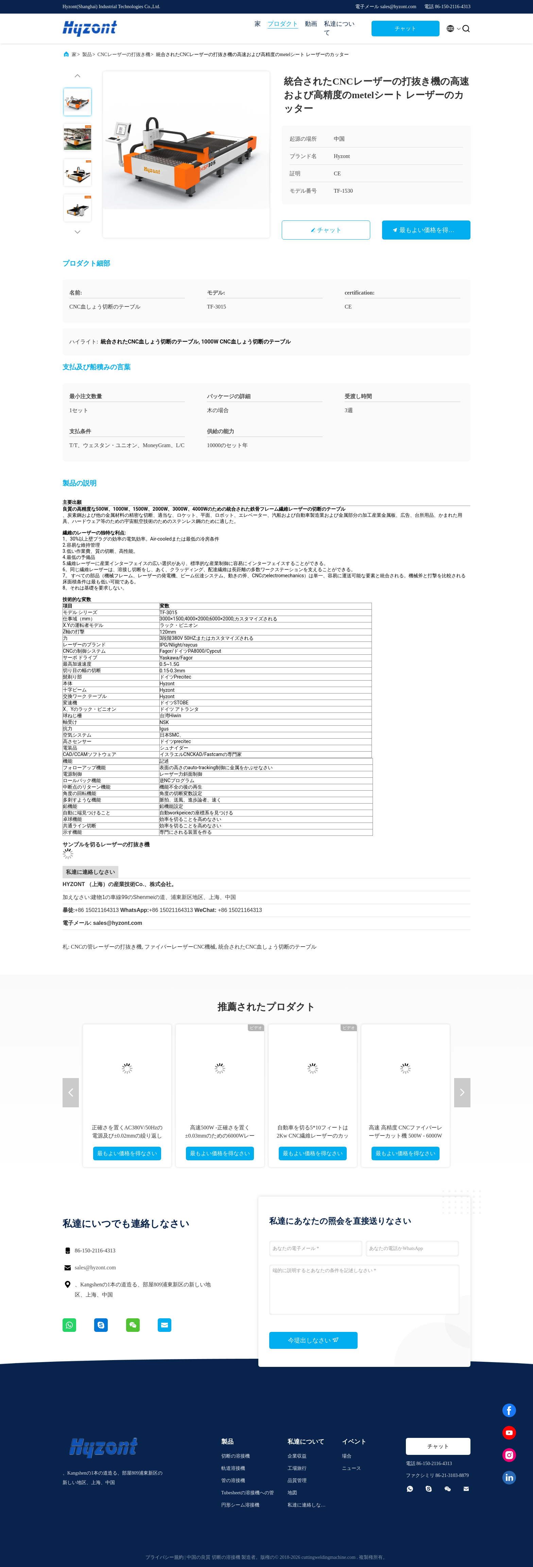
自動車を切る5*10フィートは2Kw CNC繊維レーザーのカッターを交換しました (313, 1136)
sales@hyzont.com (95, 1267)
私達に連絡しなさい (307, 1506)
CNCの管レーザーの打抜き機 (106, 947)
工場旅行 (297, 1468)
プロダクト (283, 23)
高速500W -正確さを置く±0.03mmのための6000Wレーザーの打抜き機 (220, 1136)
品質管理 (297, 1480)
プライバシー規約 (164, 1557)
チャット (405, 28)
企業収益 (297, 1456)
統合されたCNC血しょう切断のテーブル (267, 947)
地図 (292, 1492)
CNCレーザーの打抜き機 (124, 54)
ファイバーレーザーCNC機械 (180, 947)
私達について (339, 28)
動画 (311, 23)
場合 (346, 1456)
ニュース (351, 1468)
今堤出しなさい (313, 1340)
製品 (87, 54)
